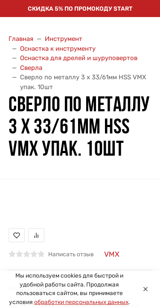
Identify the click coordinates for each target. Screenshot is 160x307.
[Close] (145, 289)
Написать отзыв (71, 254)
